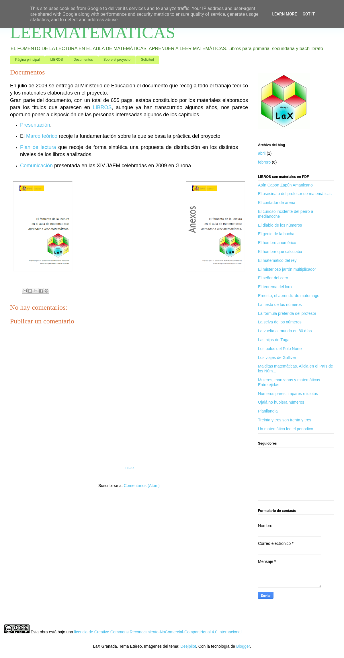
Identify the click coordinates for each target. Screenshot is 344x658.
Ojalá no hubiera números (281, 402)
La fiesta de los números (280, 304)
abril (261, 153)
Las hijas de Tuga (274, 339)
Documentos (83, 60)
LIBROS (56, 60)
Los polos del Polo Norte (280, 348)
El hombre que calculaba (280, 251)
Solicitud (147, 60)
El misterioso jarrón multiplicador (287, 269)
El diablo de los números (280, 225)
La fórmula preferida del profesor (287, 313)
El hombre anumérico (277, 242)
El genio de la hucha (276, 233)
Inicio (129, 467)
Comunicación (36, 165)
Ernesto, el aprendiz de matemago (288, 295)
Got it (308, 14)
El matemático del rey (277, 260)
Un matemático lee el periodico (285, 429)
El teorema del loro (275, 286)
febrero (264, 162)
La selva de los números (280, 322)
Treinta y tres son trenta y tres (284, 420)
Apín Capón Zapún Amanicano (285, 185)
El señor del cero (273, 278)
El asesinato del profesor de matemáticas (295, 193)
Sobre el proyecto (116, 60)
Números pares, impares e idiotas (288, 393)
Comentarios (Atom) (142, 485)
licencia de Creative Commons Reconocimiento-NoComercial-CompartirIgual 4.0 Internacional (158, 632)
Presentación (35, 125)
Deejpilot (188, 646)
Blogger (243, 646)
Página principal (27, 60)
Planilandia (268, 411)
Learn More (284, 14)
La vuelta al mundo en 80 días (285, 331)
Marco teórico (41, 136)
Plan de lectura (38, 147)
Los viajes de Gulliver (277, 357)
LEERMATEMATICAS (92, 32)
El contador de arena (276, 202)
